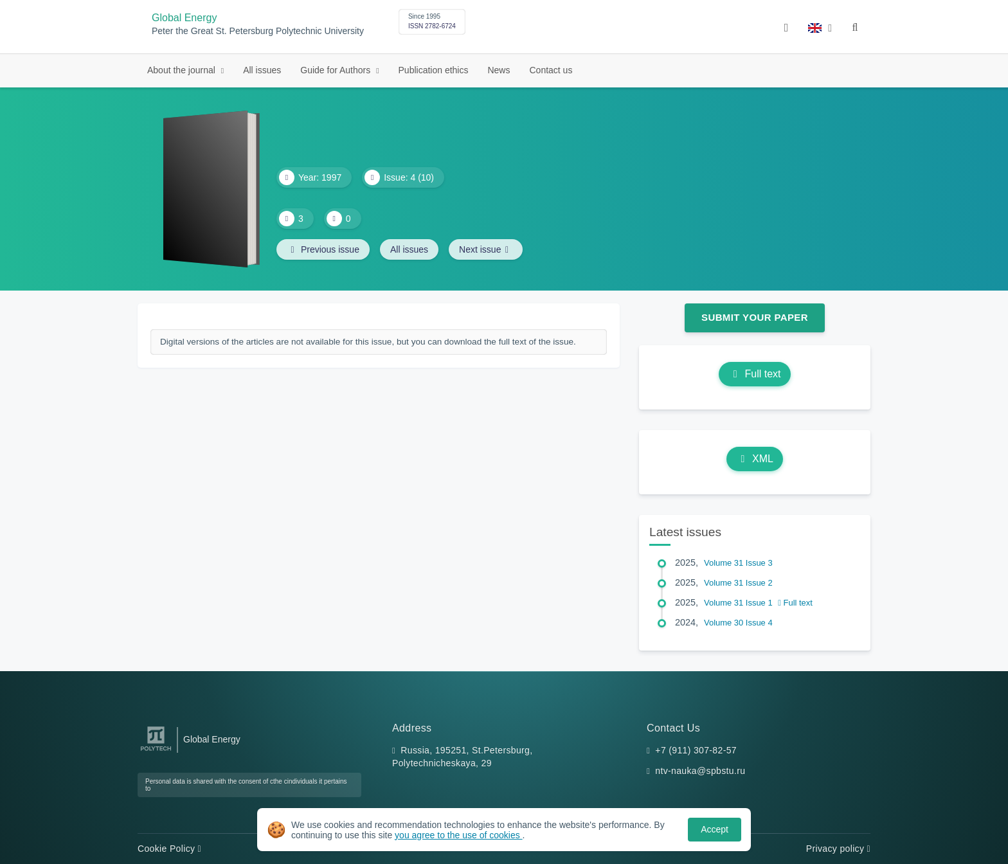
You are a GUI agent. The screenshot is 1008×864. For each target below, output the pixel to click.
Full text (754, 373)
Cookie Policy (169, 848)
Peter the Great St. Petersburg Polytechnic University (258, 31)
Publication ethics (434, 70)
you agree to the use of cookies (458, 835)
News (498, 70)
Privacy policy (838, 848)
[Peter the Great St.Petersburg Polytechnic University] (156, 751)
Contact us (550, 70)
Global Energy (184, 17)
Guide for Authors (336, 70)
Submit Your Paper (754, 317)
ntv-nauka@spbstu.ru (700, 771)
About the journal (182, 70)
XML (754, 458)
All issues (262, 70)
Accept (714, 829)
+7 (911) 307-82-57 (696, 750)
